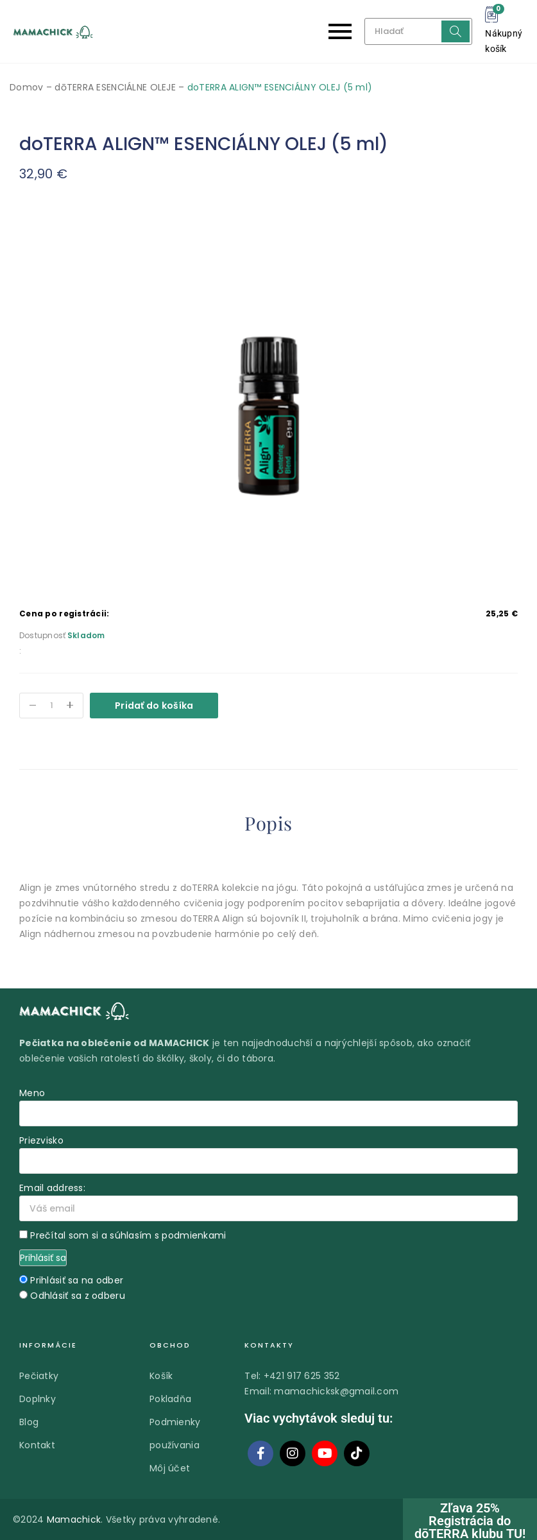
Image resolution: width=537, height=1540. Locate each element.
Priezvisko (41, 1140)
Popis (268, 823)
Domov (26, 87)
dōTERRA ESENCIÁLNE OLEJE (115, 87)
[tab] (268, 826)
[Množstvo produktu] (51, 705)
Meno (32, 1093)
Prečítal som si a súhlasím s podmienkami (128, 1235)
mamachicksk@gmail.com (336, 1391)
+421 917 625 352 (301, 1375)
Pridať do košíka (154, 705)
